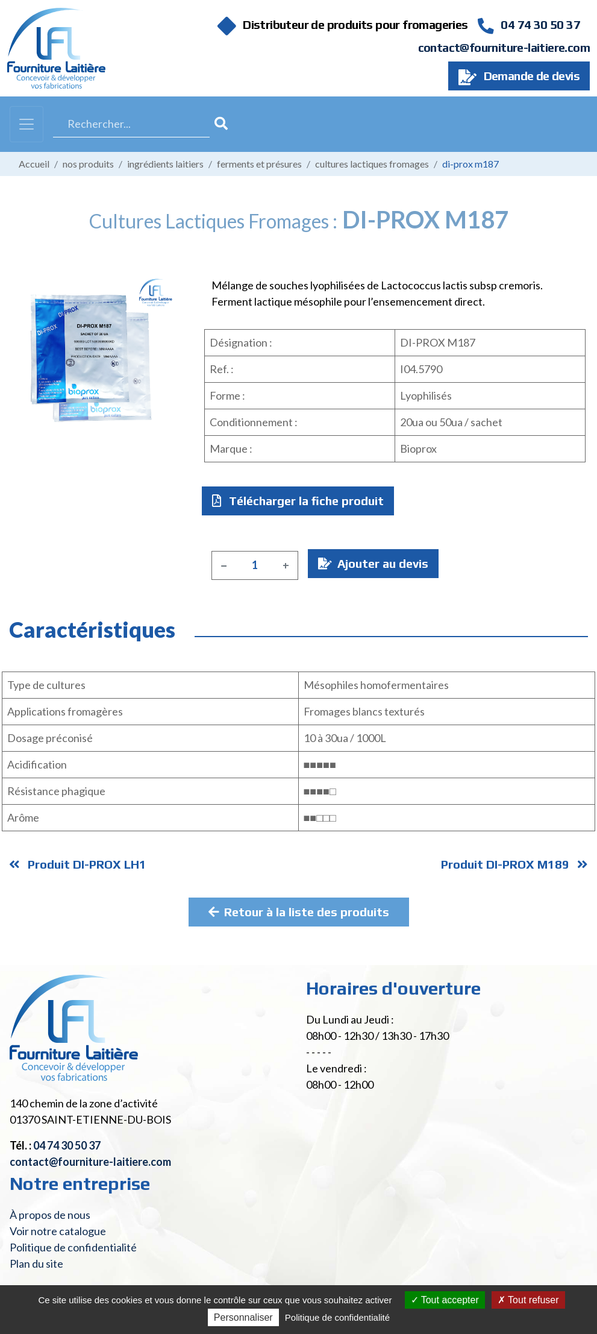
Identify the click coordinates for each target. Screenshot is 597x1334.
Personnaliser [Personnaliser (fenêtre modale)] (243, 1317)
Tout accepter (445, 1300)
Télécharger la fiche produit (298, 501)
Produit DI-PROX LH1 (77, 864)
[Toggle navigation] (26, 124)
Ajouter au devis (373, 563)
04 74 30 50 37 (529, 24)
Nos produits (88, 163)
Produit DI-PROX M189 (514, 864)
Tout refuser (528, 1300)
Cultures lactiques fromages (372, 163)
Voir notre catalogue (58, 1231)
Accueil (34, 163)
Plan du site (36, 1263)
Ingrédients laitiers (165, 163)
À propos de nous (50, 1214)
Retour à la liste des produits (298, 912)
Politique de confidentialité (73, 1247)
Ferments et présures (259, 163)
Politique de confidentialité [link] (337, 1317)
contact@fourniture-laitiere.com (504, 47)
